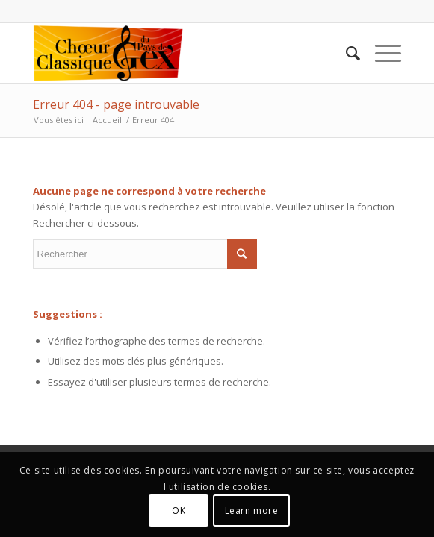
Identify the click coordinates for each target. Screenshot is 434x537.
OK (178, 510)
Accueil (107, 119)
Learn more (252, 510)
